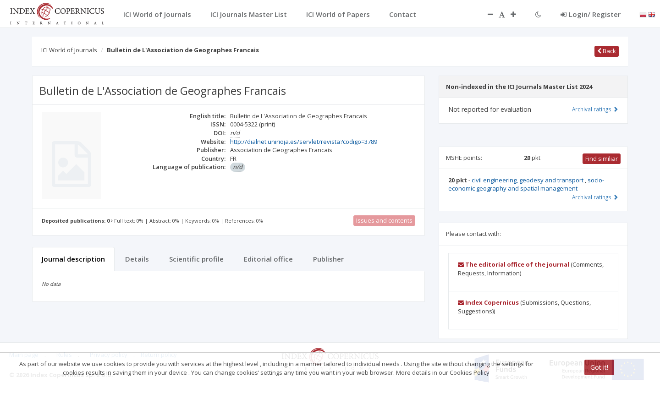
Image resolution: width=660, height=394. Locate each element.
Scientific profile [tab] (196, 258)
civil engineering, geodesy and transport (528, 180)
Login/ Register (591, 14)
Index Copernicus (488, 302)
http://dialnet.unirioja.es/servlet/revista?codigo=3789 (303, 141)
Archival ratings (595, 109)
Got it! (599, 367)
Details (137, 258)
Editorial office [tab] (268, 258)
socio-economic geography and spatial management (526, 184)
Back (606, 51)
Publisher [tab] (328, 258)
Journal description (73, 258)
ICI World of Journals (69, 50)
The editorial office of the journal (513, 264)
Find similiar (601, 158)
